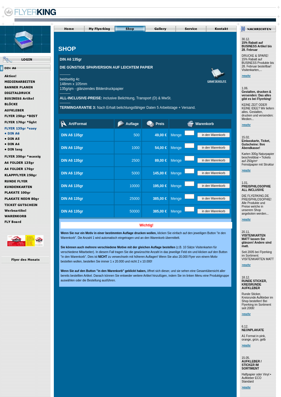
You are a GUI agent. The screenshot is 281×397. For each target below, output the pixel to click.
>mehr (246, 75)
